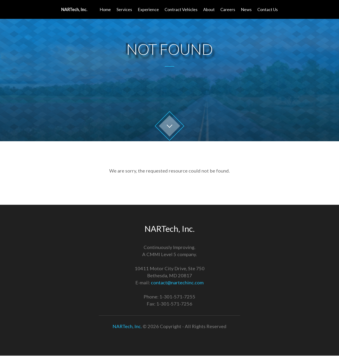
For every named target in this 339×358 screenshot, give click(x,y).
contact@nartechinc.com (177, 282)
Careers (227, 9)
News (246, 9)
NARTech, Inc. (127, 326)
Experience (148, 9)
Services (124, 9)
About (209, 9)
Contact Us (267, 9)
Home (105, 9)
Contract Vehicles (181, 9)
